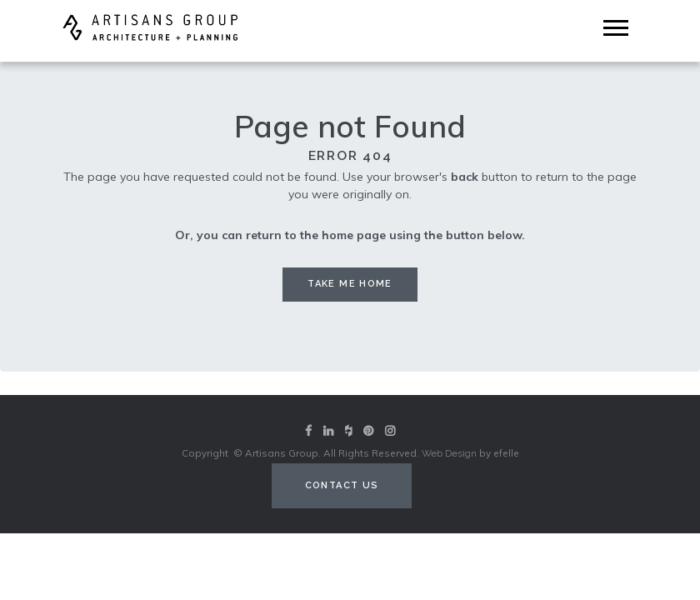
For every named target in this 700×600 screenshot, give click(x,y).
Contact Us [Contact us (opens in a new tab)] (342, 485)
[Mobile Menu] (615, 28)
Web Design (449, 453)
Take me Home (350, 283)
